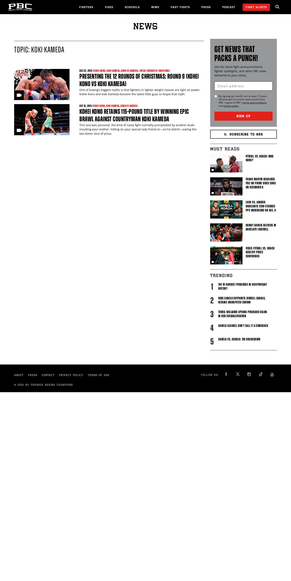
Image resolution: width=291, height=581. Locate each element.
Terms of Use (99, 375)
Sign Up (243, 116)
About (19, 375)
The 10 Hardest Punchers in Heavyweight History (242, 286)
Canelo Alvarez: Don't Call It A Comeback (243, 326)
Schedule (132, 7)
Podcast (228, 7)
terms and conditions (255, 102)
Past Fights (180, 7)
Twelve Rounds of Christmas (154, 70)
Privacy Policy (71, 375)
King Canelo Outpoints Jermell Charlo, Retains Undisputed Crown (242, 300)
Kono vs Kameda (129, 70)
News (155, 7)
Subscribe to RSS (243, 135)
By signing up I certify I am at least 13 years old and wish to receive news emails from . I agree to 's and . (243, 101)
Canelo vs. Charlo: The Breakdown (239, 339)
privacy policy (231, 106)
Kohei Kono (99, 70)
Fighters (86, 7)
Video (109, 7)
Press (206, 7)
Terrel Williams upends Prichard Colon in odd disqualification (242, 314)
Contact (48, 375)
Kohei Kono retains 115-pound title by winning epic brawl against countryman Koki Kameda (134, 115)
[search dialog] (277, 7)
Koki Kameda (113, 70)
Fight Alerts (256, 7)
